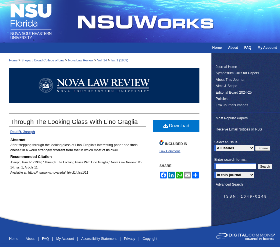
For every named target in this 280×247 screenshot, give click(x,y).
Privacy (130, 239)
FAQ (46, 239)
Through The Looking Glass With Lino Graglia (74, 121)
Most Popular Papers (232, 118)
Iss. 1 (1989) (119, 60)
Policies (221, 99)
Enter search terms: (230, 159)
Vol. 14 (102, 60)
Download (176, 125)
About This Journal (230, 80)
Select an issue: (226, 142)
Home (13, 60)
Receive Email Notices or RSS (239, 129)
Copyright (150, 239)
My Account (65, 239)
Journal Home (226, 67)
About (31, 239)
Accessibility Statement (99, 239)
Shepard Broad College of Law (42, 60)
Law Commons (169, 151)
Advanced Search (229, 184)
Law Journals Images (232, 105)
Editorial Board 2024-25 (234, 93)
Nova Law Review (80, 60)
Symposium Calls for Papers (237, 73)
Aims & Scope (226, 86)
